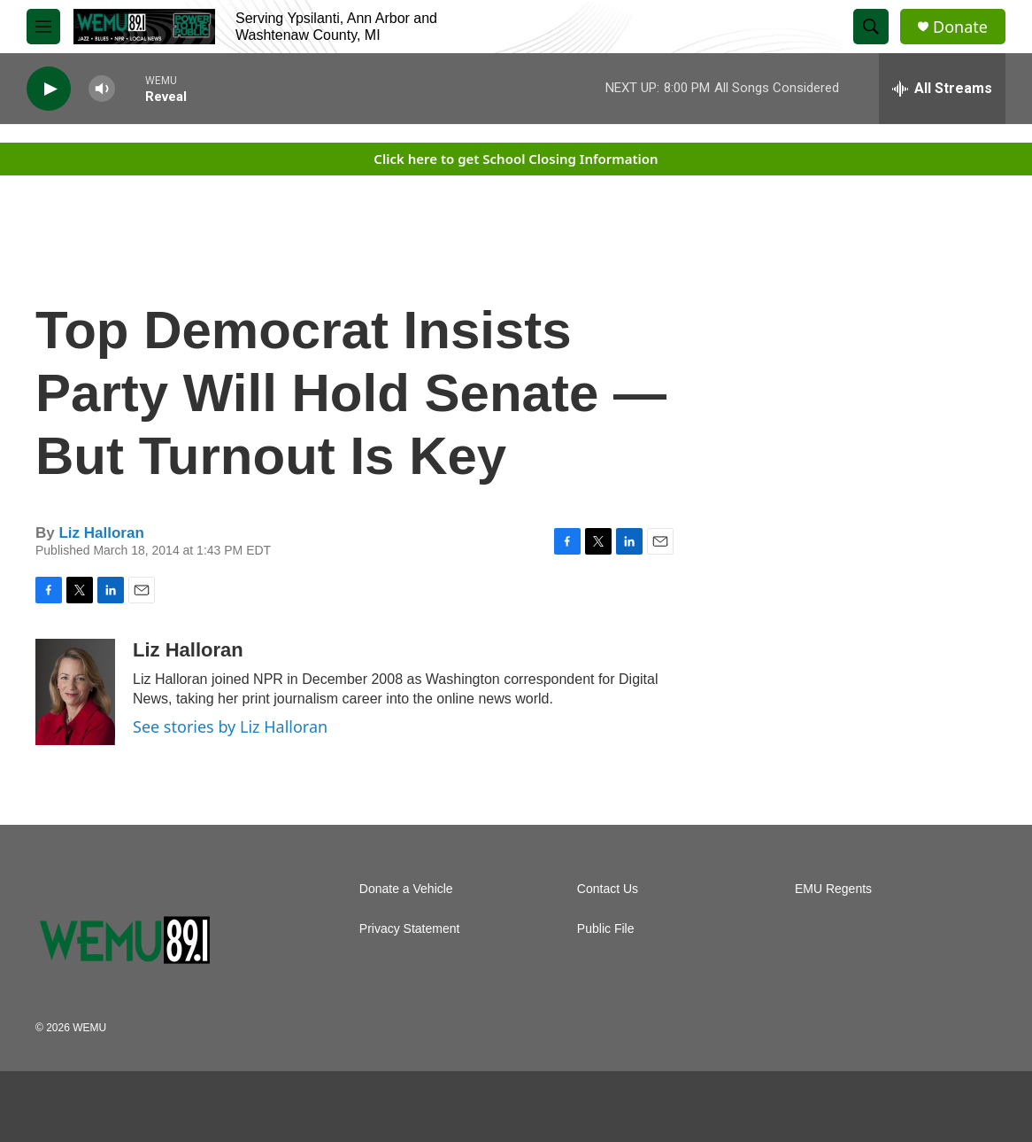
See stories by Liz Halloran (230, 726)
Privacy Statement (409, 929)
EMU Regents (833, 889)
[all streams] (942, 88)
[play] (49, 89)
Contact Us (607, 889)
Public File (606, 929)
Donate (960, 27)
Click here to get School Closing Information (516, 158)
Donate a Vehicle (406, 889)
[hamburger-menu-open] (43, 26)
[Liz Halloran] (75, 692)
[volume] (102, 89)
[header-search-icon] (871, 26)
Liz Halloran (100, 532)
